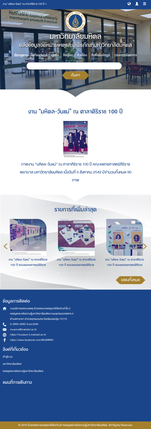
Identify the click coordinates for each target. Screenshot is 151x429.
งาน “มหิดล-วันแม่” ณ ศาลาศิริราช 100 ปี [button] (25, 4)
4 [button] (75, 273)
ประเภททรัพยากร (125, 55)
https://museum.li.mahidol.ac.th (28, 334)
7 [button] (92, 273)
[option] (27, 245)
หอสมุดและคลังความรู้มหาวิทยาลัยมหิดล (23, 371)
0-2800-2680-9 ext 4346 (24, 324)
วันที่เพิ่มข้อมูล (100, 55)
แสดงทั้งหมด (130, 280)
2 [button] (64, 273)
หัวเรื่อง (82, 55)
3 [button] (70, 273)
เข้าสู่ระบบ (7, 356)
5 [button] (81, 273)
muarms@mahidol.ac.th (23, 329)
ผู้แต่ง (55, 55)
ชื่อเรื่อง (68, 55)
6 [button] (86, 273)
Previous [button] (5, 246)
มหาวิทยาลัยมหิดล (12, 364)
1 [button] (59, 273)
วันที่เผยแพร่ (38, 55)
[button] (129, 3)
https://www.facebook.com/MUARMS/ (32, 340)
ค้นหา (75, 75)
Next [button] (145, 246)
